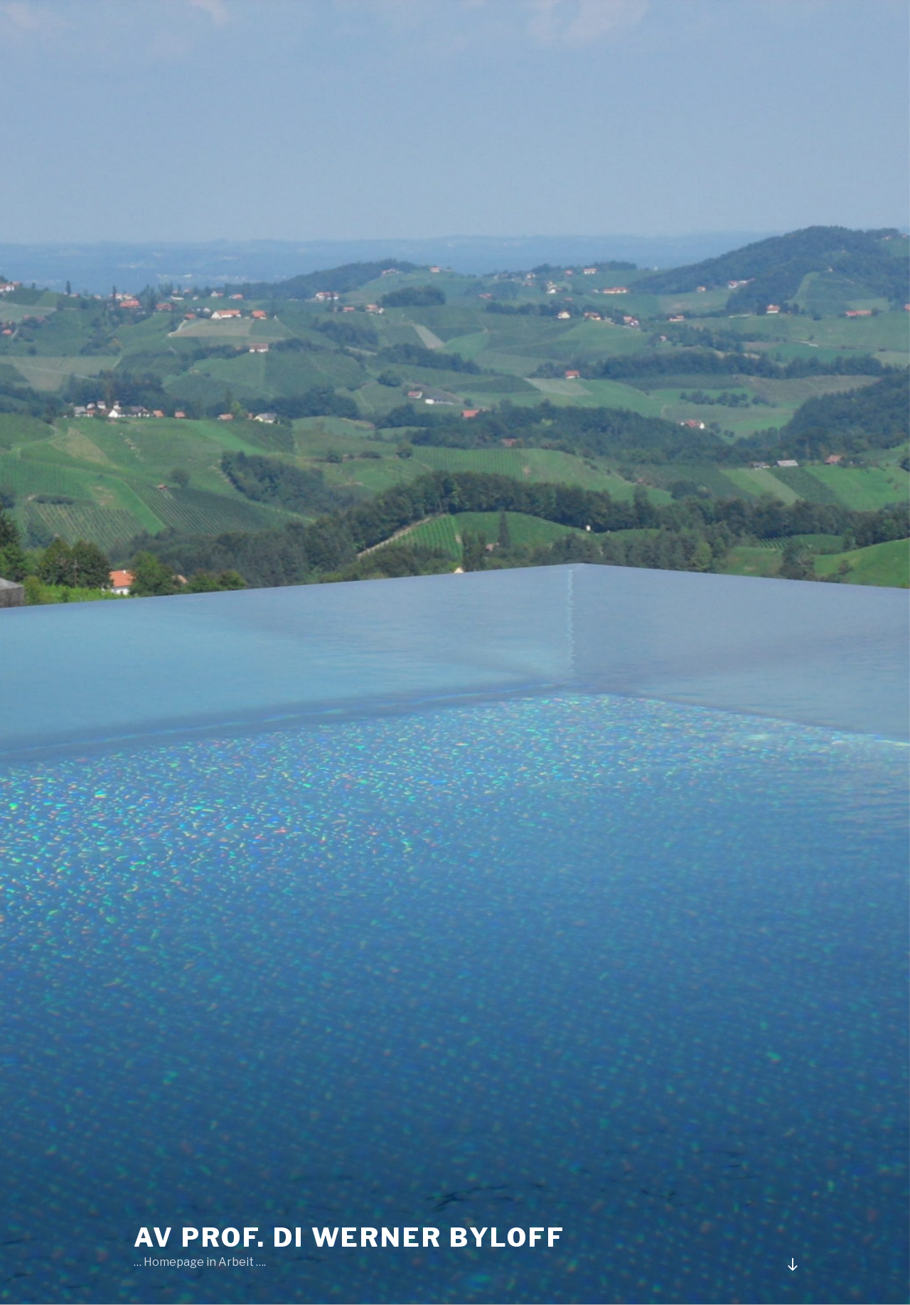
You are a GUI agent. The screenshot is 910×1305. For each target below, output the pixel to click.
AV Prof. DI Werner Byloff (349, 1237)
